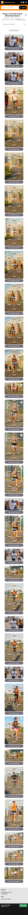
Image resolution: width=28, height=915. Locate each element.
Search (23, 7)
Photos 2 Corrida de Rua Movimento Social (12, 15)
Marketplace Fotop (10, 2)
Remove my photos (6, 899)
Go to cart (23, 905)
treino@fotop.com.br (6, 892)
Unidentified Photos (14, 30)
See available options (14, 48)
